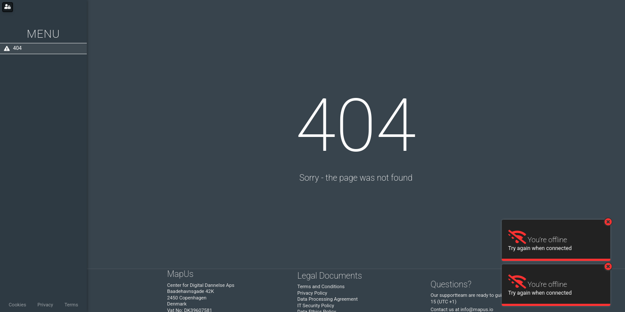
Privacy (45, 305)
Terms (71, 305)
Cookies (17, 305)
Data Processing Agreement (327, 299)
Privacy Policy (312, 293)
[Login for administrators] (7, 7)
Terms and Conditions (321, 286)
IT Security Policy (315, 306)
